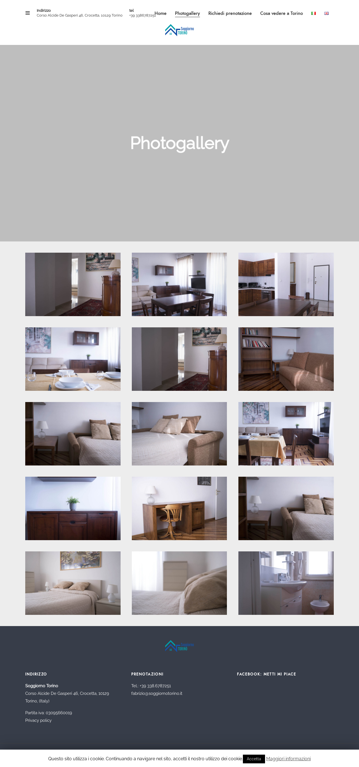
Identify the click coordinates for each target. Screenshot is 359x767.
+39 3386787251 (142, 15)
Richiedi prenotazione (230, 13)
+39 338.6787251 (155, 685)
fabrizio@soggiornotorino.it (156, 693)
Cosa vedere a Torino (281, 13)
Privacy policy (38, 720)
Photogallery (187, 13)
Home (161, 13)
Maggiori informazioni (288, 758)
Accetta (254, 759)
